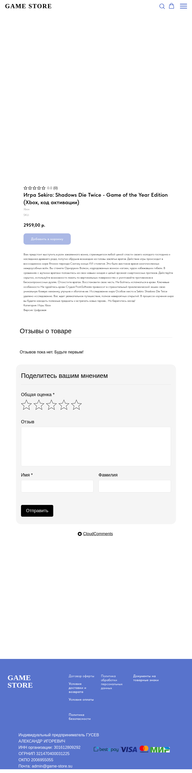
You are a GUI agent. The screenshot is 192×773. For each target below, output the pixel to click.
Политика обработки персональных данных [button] (111, 682)
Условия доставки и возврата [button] (77, 688)
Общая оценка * (37, 394)
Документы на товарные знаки (146, 678)
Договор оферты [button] (81, 676)
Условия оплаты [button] (81, 699)
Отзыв (27, 421)
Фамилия (108, 474)
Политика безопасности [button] (80, 717)
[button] (162, 6)
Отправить (37, 510)
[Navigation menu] (183, 6)
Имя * (27, 474)
